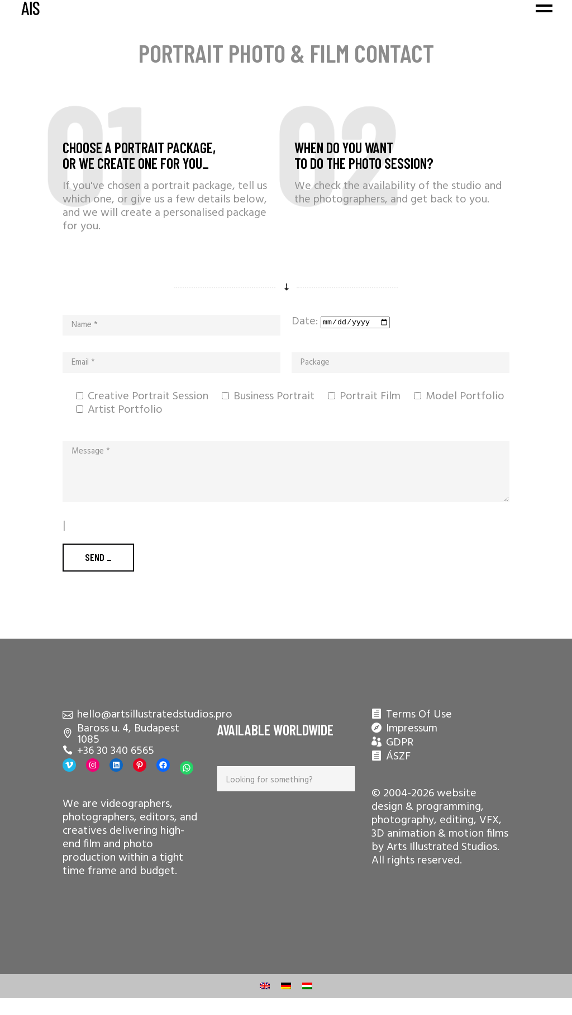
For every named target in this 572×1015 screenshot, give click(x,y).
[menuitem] (264, 986)
